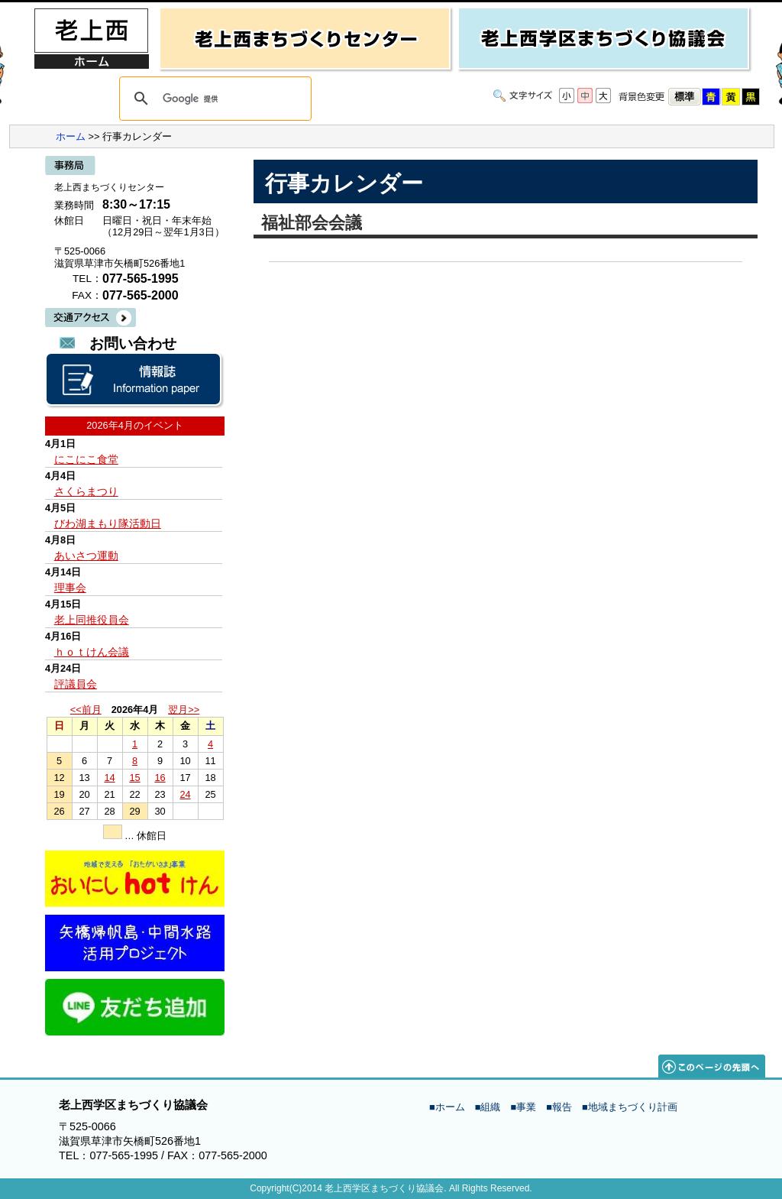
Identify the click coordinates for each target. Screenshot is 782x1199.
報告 (562, 1107)
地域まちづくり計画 (632, 1107)
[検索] (213, 98)
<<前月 (86, 709)
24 (184, 794)
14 (109, 777)
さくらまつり (86, 491)
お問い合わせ (132, 343)
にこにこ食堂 (86, 459)
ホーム (71, 136)
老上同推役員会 (91, 620)
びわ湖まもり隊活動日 (107, 523)
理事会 (70, 588)
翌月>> (183, 709)
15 (134, 777)
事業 (526, 1107)
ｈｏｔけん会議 (91, 652)
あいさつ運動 (86, 555)
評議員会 (75, 684)
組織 (490, 1107)
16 (159, 777)
